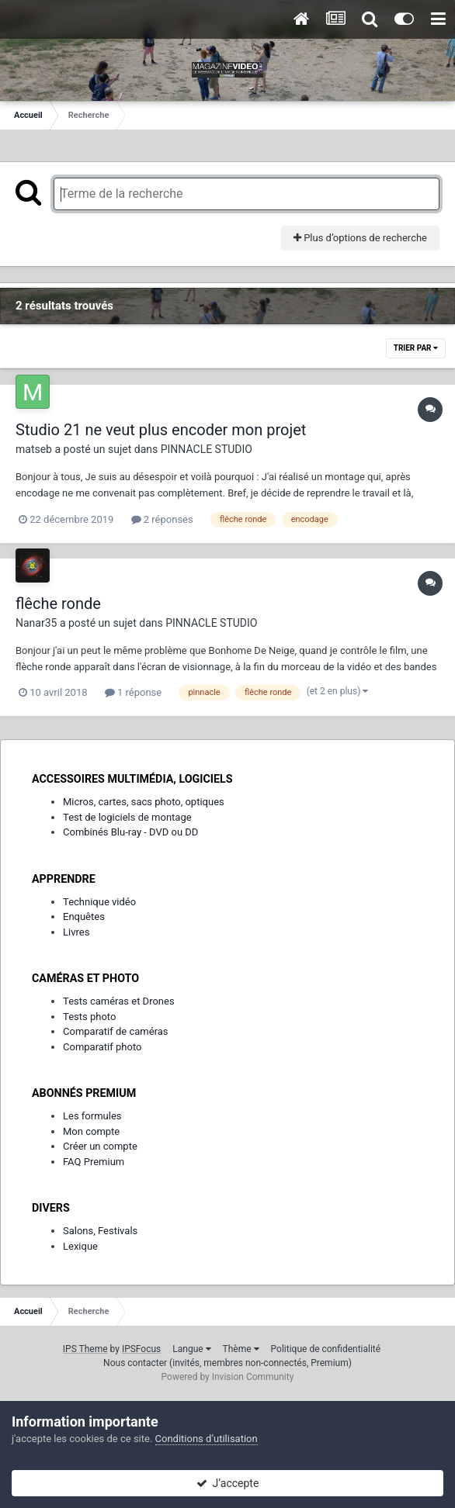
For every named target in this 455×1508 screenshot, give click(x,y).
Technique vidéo (99, 902)
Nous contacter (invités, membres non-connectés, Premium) (227, 1363)
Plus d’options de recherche (360, 238)
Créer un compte (100, 1146)
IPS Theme (85, 1349)
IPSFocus (141, 1349)
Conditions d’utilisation (206, 1438)
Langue (191, 1349)
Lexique (80, 1246)
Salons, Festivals (100, 1230)
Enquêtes (84, 916)
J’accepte (227, 1483)
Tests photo (89, 1016)
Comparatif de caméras (115, 1031)
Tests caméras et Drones (119, 1001)
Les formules (92, 1116)
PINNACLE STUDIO (206, 449)
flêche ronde (58, 603)
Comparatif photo (102, 1047)
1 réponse (133, 692)
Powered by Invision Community (228, 1376)
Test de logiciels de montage (127, 817)
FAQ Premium (93, 1161)
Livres (76, 932)
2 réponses (162, 519)
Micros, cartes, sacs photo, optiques (143, 802)
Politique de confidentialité (326, 1349)
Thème (241, 1349)
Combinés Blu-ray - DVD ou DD (130, 832)
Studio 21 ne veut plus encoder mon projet (161, 429)
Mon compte (91, 1131)
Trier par (416, 348)
